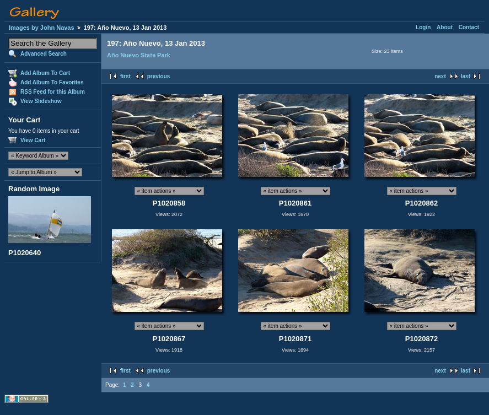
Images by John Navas (41, 27)
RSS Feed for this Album (52, 92)
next (440, 76)
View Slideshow (41, 101)
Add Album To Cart (45, 73)
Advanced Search (43, 54)
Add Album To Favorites (51, 82)
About (445, 27)
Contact (469, 27)
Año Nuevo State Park (138, 55)
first (125, 76)
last (465, 76)
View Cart (32, 140)
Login (423, 27)
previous (158, 76)
